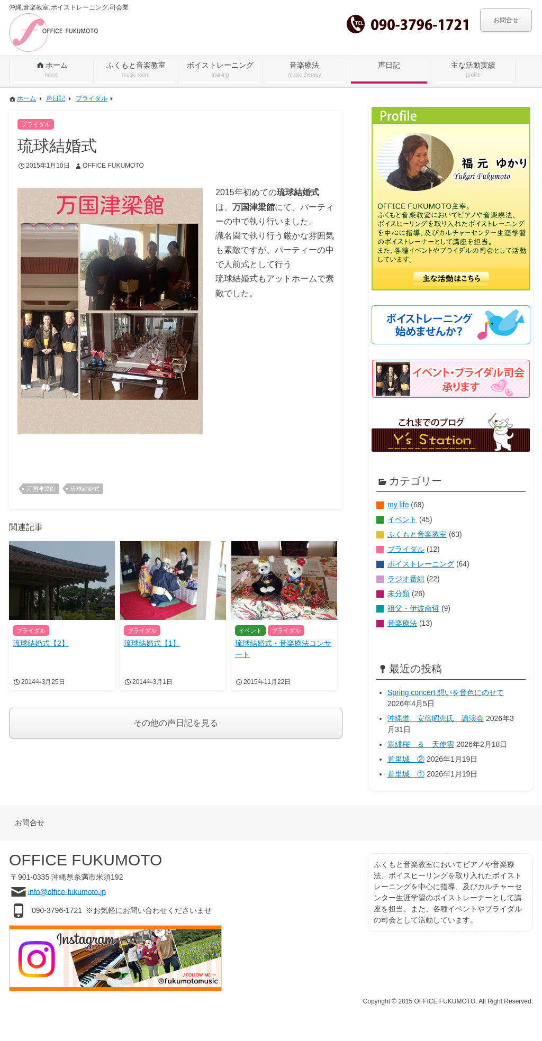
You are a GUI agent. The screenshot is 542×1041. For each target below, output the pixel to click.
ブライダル (405, 549)
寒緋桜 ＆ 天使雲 (420, 744)
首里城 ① (405, 774)
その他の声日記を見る (175, 722)
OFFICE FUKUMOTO (113, 165)
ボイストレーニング (420, 564)
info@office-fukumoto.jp (67, 891)
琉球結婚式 (85, 489)
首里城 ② (405, 759)
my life (398, 504)
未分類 (398, 593)
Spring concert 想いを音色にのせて (445, 692)
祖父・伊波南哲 (413, 608)
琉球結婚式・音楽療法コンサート (283, 649)
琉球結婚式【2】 (41, 643)
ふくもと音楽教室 (417, 534)
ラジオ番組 (405, 578)
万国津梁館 (41, 489)
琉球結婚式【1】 (152, 643)
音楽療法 (402, 623)
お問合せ (506, 20)
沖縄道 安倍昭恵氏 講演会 (435, 718)
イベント (402, 519)
